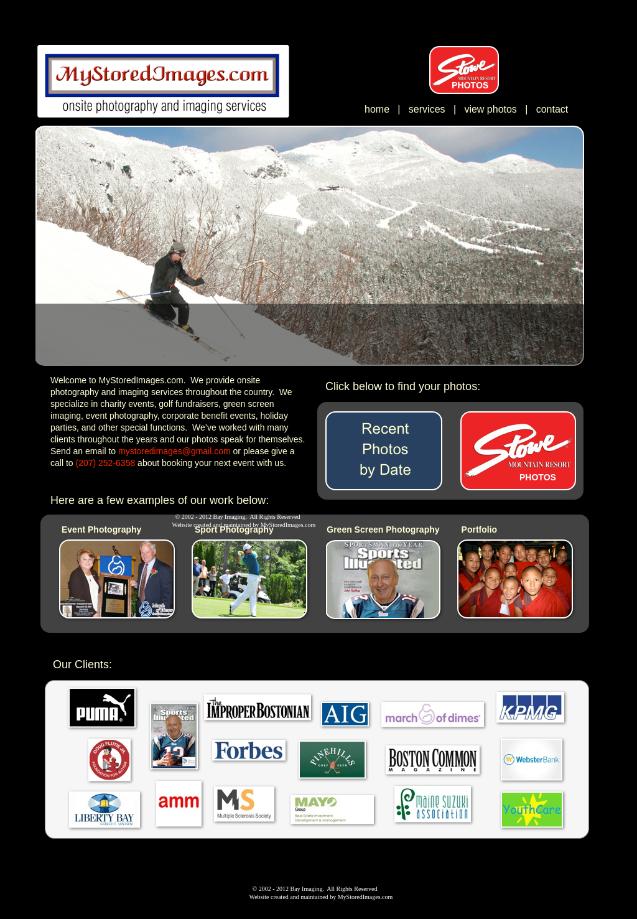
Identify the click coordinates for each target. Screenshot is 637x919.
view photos (491, 109)
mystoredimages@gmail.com (174, 451)
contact (552, 109)
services (427, 109)
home (377, 109)
